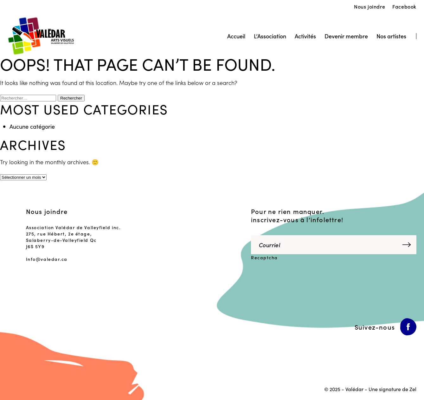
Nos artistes (391, 36)
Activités (305, 36)
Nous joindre (369, 6)
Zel (412, 388)
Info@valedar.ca (46, 259)
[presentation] (294, 278)
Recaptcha (264, 257)
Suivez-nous (375, 327)
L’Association (270, 36)
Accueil (236, 36)
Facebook (404, 6)
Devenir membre (346, 36)
